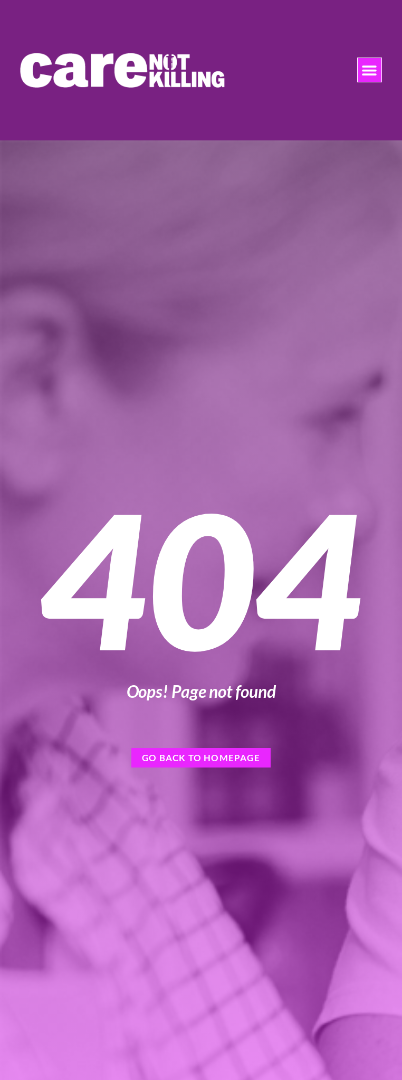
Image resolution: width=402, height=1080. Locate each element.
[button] (369, 70)
